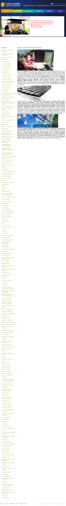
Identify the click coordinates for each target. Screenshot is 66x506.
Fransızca (4, 231)
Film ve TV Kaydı (6, 225)
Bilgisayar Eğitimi (6, 138)
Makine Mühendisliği (6, 300)
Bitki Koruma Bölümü (7, 158)
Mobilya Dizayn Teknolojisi (8, 324)
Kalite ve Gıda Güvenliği (7, 239)
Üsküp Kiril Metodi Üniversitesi (10, 4)
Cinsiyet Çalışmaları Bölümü (8, 171)
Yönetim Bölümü (6, 99)
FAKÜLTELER (28, 11)
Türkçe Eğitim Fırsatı (6, 446)
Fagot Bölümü (5, 205)
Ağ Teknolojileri (5, 122)
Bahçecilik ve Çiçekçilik (7, 126)
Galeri (17, 503)
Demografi (4, 180)
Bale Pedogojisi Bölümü (7, 490)
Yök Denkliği (5, 482)
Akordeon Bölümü (6, 487)
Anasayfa (2, 503)
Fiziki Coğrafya (5, 221)
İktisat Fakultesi (5, 72)
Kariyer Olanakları (6, 263)
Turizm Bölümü (5, 452)
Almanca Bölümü (6, 112)
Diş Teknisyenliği (6, 61)
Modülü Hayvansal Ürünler (8, 332)
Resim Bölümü (5, 392)
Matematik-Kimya (6, 318)
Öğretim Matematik (6, 371)
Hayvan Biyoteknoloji (6, 253)
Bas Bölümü (5, 128)
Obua (3, 351)
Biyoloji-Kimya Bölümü (7, 165)
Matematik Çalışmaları (7, 309)
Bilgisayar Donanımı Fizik (8, 136)
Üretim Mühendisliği (6, 382)
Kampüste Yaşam (6, 77)
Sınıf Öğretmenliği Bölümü (8, 409)
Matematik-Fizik (5, 315)
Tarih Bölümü (5, 423)
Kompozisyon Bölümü (7, 280)
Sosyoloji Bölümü (6, 417)
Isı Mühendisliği (5, 261)
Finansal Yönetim (6, 214)
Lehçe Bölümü (5, 282)
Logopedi (4, 285)
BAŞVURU (49, 11)
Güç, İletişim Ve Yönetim (7, 235)
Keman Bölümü (5, 498)
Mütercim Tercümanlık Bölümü (9, 444)
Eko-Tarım (4, 187)
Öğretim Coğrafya (6, 369)
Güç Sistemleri (5, 233)
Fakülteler (13, 503)
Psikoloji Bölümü (6, 89)
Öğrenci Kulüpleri (6, 349)
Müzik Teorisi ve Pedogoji (8, 336)
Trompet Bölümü (6, 450)
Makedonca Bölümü (6, 297)
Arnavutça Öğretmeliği (7, 120)
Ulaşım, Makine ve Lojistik (8, 454)
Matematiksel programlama (8, 313)
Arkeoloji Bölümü (6, 114)
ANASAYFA (6, 11)
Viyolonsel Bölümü (6, 476)
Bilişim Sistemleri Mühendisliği (9, 156)
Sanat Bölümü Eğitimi (7, 405)
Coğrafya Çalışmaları (7, 176)
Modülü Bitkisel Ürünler (7, 330)
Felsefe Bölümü (5, 208)
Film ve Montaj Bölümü (7, 210)
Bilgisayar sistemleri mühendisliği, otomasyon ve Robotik (8, 149)
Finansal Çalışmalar (6, 216)
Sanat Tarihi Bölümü (6, 407)
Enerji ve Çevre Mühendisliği (8, 197)
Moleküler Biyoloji (6, 334)
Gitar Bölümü (5, 495)
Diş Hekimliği (5, 59)
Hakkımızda (7, 503)
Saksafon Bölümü (6, 402)
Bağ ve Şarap (5, 124)
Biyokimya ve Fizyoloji (7, 57)
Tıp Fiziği (4, 430)
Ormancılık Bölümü (6, 364)
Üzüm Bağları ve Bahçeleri (8, 385)
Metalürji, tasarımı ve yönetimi (9, 322)
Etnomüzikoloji (5, 203)
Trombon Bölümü (6, 448)
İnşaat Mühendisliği (6, 84)
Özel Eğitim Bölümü (6, 74)
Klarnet (3, 278)
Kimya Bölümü (5, 272)
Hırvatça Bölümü (6, 255)
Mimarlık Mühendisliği (7, 79)
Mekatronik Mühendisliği (7, 320)
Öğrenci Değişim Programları (8, 346)
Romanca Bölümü (6, 395)
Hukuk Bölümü (5, 70)
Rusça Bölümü (5, 400)
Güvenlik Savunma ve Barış (8, 249)
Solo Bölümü (5, 411)
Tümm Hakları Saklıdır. (61, 503)
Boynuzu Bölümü (6, 169)
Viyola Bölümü (5, 474)
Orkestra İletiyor (5, 362)
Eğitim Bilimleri (5, 184)
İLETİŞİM (60, 11)
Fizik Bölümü (5, 218)
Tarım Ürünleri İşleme (7, 160)
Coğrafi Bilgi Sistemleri (7, 173)
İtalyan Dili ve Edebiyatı (7, 373)
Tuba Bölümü (5, 421)
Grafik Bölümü (5, 251)
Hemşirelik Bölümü (6, 68)
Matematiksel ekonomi (7, 311)
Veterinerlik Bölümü (6, 472)
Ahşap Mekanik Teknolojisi (8, 106)
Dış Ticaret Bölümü (6, 178)
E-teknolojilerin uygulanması (8, 182)
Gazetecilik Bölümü (6, 237)
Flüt (3, 223)
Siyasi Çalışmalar (6, 419)
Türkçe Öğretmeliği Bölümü (8, 97)
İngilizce (4, 356)
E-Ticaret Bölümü (6, 199)
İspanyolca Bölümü (6, 367)
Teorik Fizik (4, 439)
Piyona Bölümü (5, 387)
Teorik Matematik (6, 441)
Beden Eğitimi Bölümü (7, 130)
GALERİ (38, 11)
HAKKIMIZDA (17, 11)
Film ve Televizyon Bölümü (8, 212)
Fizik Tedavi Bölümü (6, 66)
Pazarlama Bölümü (6, 87)
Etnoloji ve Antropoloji (7, 201)
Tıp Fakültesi (5, 91)
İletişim (25, 503)
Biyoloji (3, 167)
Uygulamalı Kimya (6, 466)
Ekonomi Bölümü (6, 191)
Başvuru (21, 503)
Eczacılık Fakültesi (6, 63)
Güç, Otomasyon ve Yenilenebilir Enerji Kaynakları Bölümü (9, 103)
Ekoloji (3, 189)
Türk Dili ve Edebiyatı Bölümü (8, 428)
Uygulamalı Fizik (6, 457)
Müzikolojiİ (4, 338)
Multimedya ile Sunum (7, 344)
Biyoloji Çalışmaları (6, 163)
